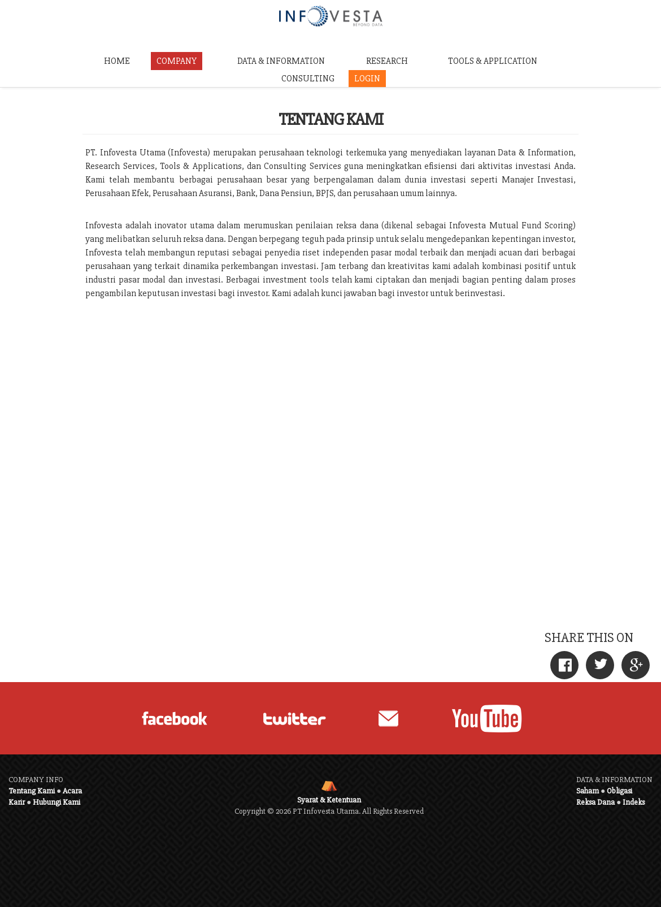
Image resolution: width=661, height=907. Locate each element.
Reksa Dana (595, 802)
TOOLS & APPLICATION (492, 61)
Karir (16, 802)
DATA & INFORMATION (281, 61)
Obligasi (619, 791)
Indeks (634, 802)
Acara (72, 791)
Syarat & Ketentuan (329, 800)
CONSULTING (307, 78)
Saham (587, 791)
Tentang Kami (31, 791)
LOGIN (367, 78)
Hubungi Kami (56, 802)
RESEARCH (387, 61)
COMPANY (176, 61)
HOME (117, 61)
